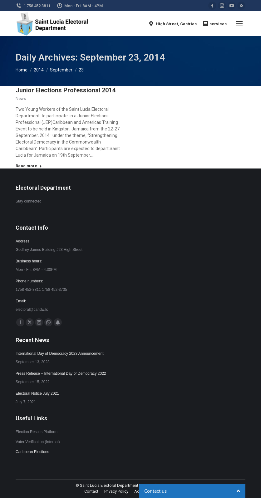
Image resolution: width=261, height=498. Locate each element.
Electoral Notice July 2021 (37, 393)
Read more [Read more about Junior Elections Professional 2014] (29, 166)
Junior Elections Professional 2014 (66, 90)
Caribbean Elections (32, 452)
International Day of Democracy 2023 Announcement (60, 353)
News (21, 98)
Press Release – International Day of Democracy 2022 (61, 373)
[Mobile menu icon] (239, 23)
